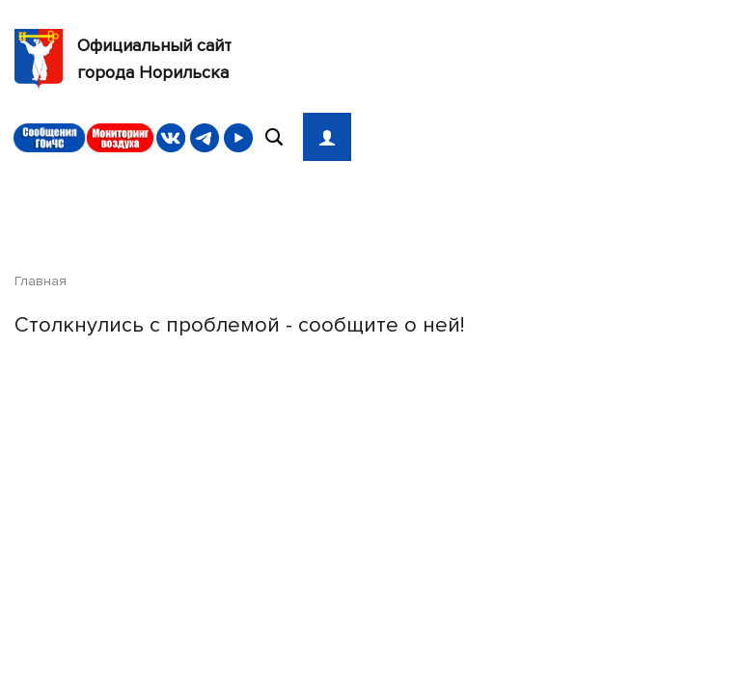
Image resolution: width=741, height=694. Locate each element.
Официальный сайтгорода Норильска (123, 59)
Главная (40, 281)
